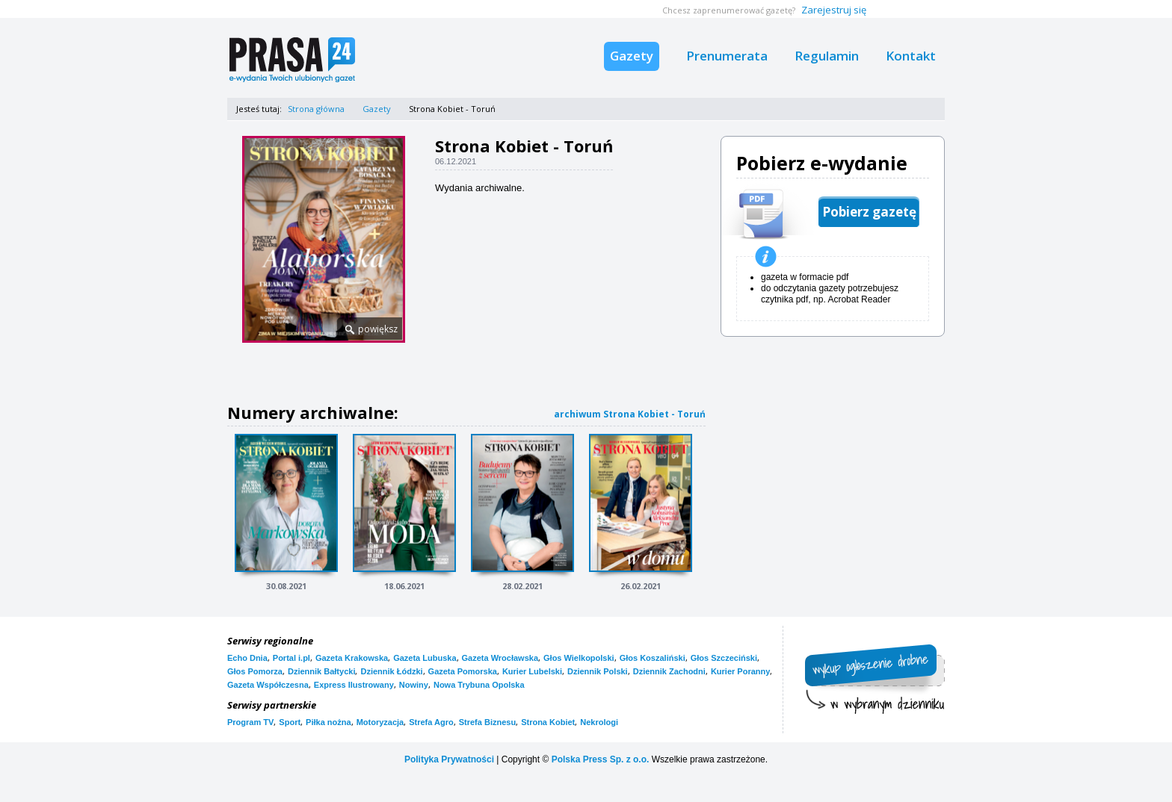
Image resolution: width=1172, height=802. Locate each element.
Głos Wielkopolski (578, 657)
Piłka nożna (328, 722)
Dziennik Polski (597, 671)
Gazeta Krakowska (351, 657)
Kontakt (911, 55)
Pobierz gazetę (869, 211)
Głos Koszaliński (652, 657)
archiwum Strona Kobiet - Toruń (630, 414)
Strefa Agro (431, 722)
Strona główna (316, 108)
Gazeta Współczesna (268, 684)
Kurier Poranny (740, 671)
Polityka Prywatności (449, 759)
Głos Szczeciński (724, 657)
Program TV (250, 722)
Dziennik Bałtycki (321, 671)
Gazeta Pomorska (462, 671)
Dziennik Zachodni (669, 671)
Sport (289, 722)
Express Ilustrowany (354, 684)
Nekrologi (599, 722)
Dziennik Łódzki (391, 671)
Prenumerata (727, 55)
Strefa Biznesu (487, 722)
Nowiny (413, 684)
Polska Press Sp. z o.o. (601, 759)
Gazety (631, 55)
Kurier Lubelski (532, 671)
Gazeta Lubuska (424, 657)
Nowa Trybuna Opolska (479, 684)
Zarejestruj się (833, 9)
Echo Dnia (247, 657)
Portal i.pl (291, 657)
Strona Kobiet (548, 722)
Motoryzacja (380, 722)
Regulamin (827, 55)
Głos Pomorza (255, 671)
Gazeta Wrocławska (500, 657)
